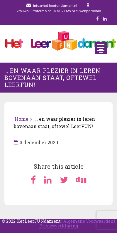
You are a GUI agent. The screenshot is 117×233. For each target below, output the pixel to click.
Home (21, 119)
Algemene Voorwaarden (88, 221)
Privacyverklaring (58, 226)
